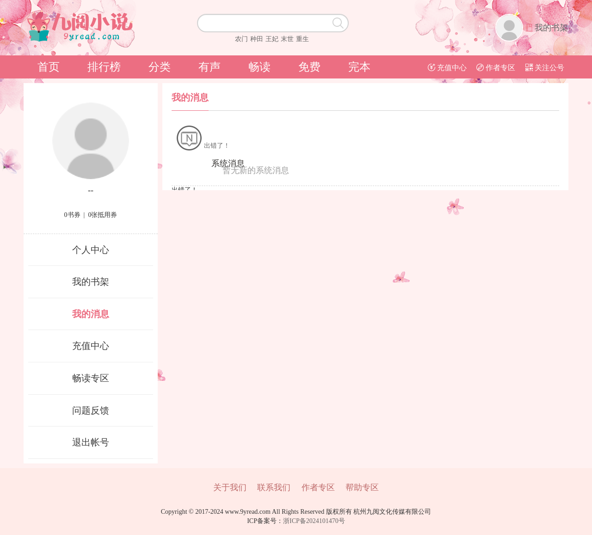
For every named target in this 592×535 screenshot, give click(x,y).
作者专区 (495, 68)
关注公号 (544, 68)
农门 (241, 39)
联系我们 (273, 487)
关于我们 (230, 487)
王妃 (271, 39)
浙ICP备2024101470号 (314, 520)
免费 (309, 67)
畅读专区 (90, 378)
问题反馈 (90, 410)
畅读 (259, 67)
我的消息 (90, 314)
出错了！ (203, 145)
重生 (302, 39)
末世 (287, 39)
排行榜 (104, 67)
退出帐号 (90, 442)
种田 (256, 39)
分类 (159, 67)
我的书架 (551, 27)
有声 (209, 67)
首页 (48, 67)
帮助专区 (362, 487)
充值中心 (447, 68)
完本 (359, 67)
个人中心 (90, 250)
